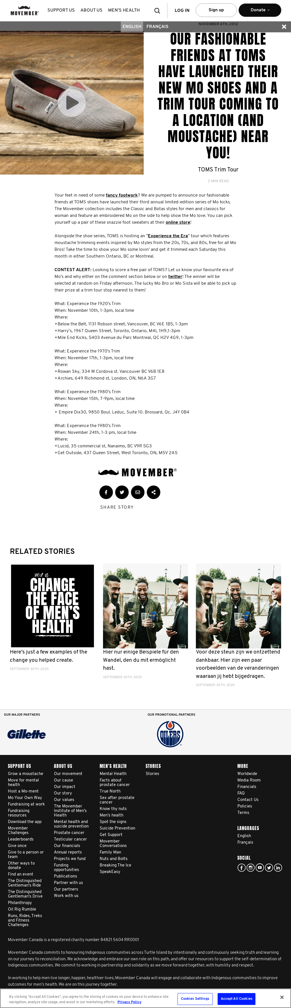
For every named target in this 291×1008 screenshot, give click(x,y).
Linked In (278, 867)
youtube (259, 867)
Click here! (250, 867)
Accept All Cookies (236, 999)
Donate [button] (260, 12)
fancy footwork (122, 195)
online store (178, 222)
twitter (175, 277)
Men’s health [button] (124, 10)
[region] (145, 998)
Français (157, 27)
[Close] (282, 997)
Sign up (216, 10)
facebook (241, 867)
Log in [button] (182, 10)
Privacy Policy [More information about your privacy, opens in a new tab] (129, 1002)
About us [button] (91, 10)
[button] (158, 10)
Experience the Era (168, 236)
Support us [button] (61, 10)
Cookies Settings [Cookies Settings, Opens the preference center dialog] (195, 999)
